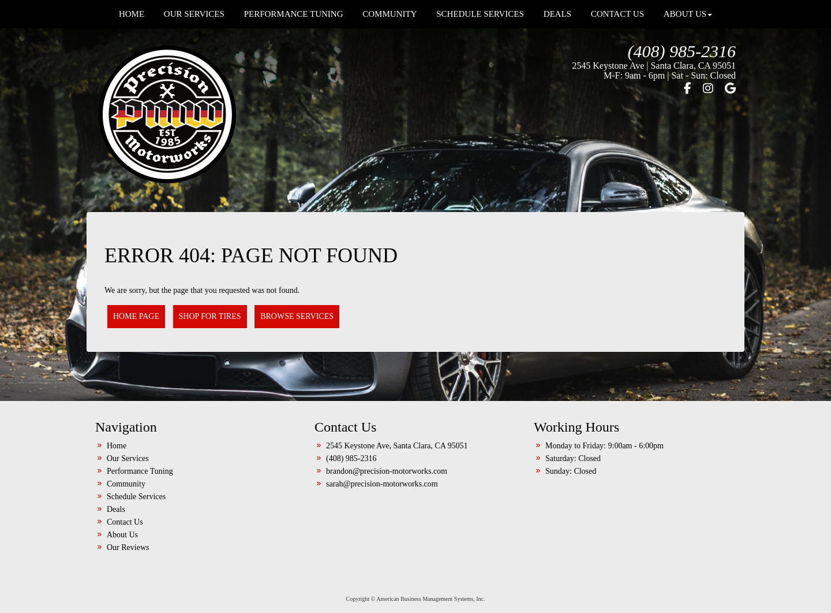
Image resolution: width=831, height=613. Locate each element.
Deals (116, 509)
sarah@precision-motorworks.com (382, 484)
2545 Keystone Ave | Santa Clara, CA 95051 (654, 65)
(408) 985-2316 (682, 51)
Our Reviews (128, 547)
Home (116, 445)
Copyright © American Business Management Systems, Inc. (415, 599)
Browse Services (297, 316)
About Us (122, 534)
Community (126, 484)
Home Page (136, 316)
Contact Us (125, 522)
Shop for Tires (210, 316)
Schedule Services (136, 496)
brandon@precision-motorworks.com (386, 471)
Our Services (128, 458)
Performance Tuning (140, 471)
